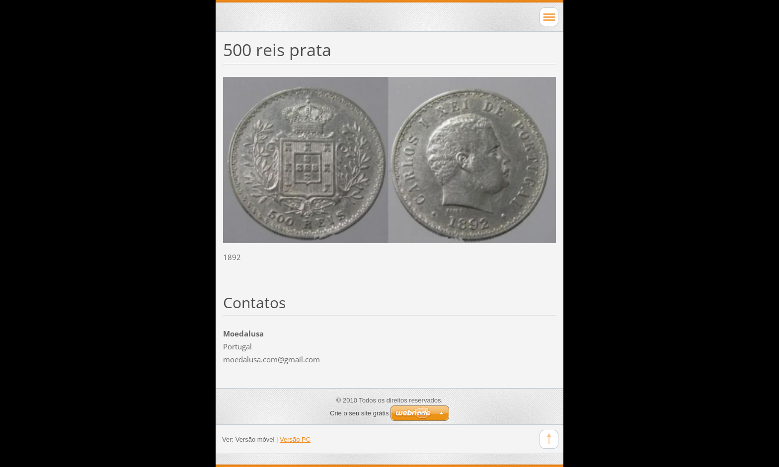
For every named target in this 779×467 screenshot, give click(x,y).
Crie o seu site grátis (359, 413)
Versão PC (295, 439)
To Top (549, 439)
